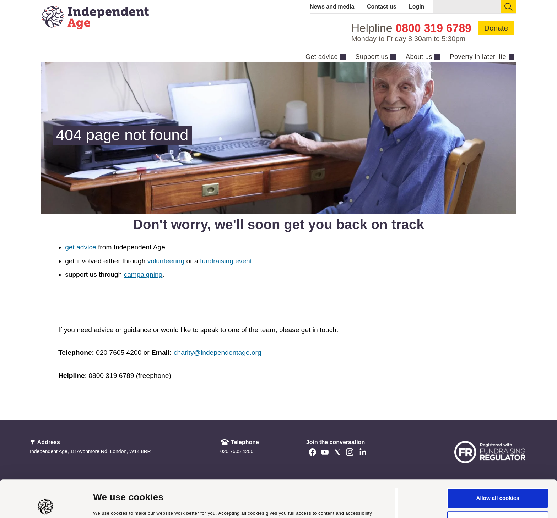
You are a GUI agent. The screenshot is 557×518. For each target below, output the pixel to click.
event (242, 261)
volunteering (166, 261)
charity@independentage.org (217, 352)
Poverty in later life (478, 56)
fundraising (216, 261)
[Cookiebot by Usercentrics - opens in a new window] (46, 504)
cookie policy (296, 484)
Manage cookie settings (123, 504)
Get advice (321, 56)
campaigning (143, 274)
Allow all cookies (497, 461)
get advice (80, 247)
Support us (371, 56)
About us (419, 56)
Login (416, 7)
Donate (496, 28)
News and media (332, 7)
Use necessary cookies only (497, 484)
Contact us (381, 7)
